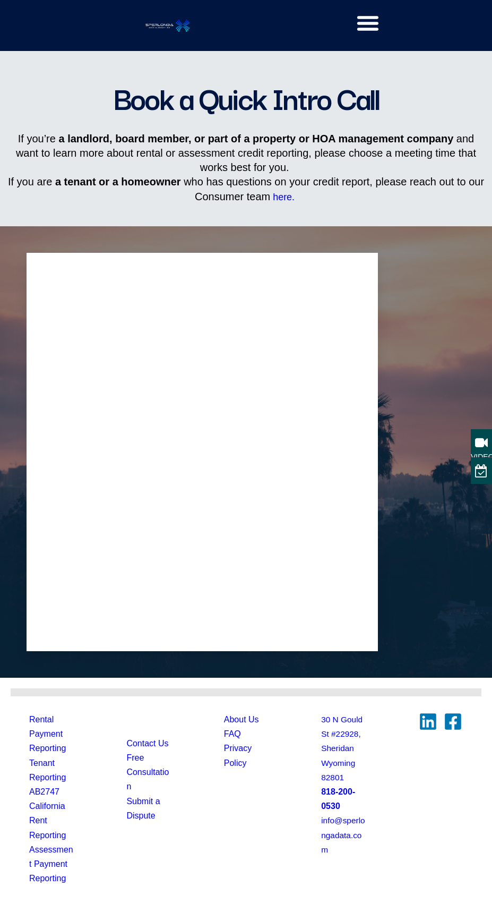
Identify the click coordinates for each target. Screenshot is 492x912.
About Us (241, 719)
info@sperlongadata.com (342, 835)
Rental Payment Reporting (47, 734)
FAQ (232, 733)
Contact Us (147, 743)
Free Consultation (147, 772)
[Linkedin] (428, 721)
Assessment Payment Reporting (51, 864)
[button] (367, 22)
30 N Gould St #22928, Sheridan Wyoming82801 (342, 748)
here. (284, 196)
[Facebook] (453, 721)
